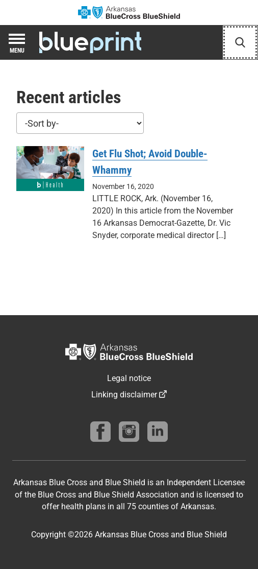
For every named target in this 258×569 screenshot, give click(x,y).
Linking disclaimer (124, 394)
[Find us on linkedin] (157, 431)
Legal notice (129, 378)
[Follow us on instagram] (129, 431)
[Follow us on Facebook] (100, 431)
